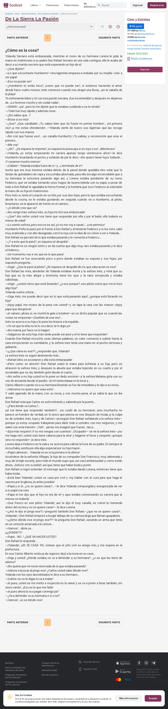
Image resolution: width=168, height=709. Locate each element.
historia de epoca (152, 45)
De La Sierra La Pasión (48, 14)
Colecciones (71, 5)
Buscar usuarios (50, 675)
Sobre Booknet (49, 670)
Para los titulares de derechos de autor (15, 668)
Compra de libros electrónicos (50, 664)
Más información (128, 698)
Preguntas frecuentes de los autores (16, 683)
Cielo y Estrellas (138, 19)
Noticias (9, 663)
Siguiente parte (109, 37)
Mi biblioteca (89, 5)
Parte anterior (17, 37)
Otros (17, 14)
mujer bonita (133, 48)
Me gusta (135, 26)
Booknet (9, 14)
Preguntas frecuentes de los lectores (16, 676)
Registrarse (157, 5)
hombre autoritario (151, 48)
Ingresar (138, 5)
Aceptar (153, 698)
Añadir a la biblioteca (141, 58)
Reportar (144, 69)
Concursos (52, 5)
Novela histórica (28, 14)
